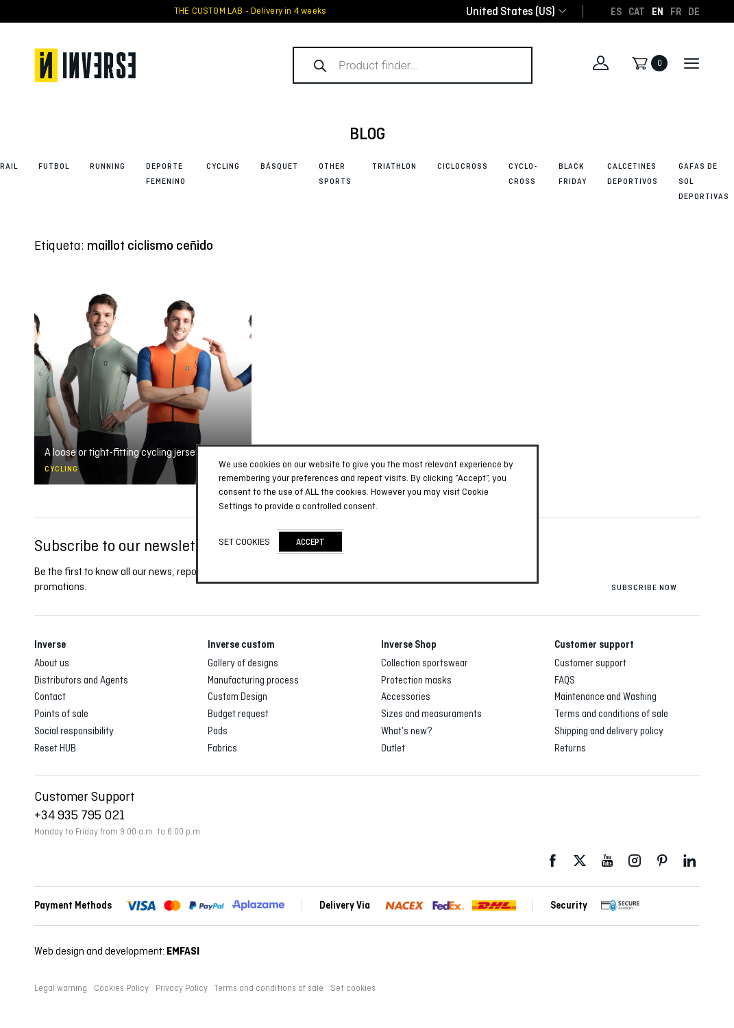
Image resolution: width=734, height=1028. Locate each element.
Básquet (279, 166)
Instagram (634, 861)
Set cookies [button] (353, 988)
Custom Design (237, 696)
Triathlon (394, 166)
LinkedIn (689, 861)
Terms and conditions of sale (611, 713)
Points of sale (61, 713)
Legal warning (60, 988)
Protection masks (416, 680)
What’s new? (406, 730)
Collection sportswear (424, 662)
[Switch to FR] (675, 11)
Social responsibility (74, 730)
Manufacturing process (253, 680)
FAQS (564, 680)
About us (51, 662)
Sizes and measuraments (431, 713)
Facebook (552, 861)
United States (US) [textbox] (510, 11)
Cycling (223, 166)
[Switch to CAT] (636, 11)
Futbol (53, 166)
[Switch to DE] (694, 11)
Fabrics (222, 748)
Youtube (607, 861)
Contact (50, 696)
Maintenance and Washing (605, 696)
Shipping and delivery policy (608, 730)
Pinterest (662, 861)
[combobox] (510, 11)
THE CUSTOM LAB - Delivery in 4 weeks (250, 11)
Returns (570, 748)
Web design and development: (116, 951)
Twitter (580, 861)
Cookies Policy (121, 988)
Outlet (393, 748)
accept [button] (310, 542)
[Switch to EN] (657, 11)
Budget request (238, 713)
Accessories (405, 696)
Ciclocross (462, 166)
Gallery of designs (243, 662)
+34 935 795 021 (79, 814)
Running (107, 166)
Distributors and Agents (81, 680)
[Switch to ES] (616, 11)
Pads (218, 730)
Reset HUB (55, 748)
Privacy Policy (182, 988)
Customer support (590, 662)
